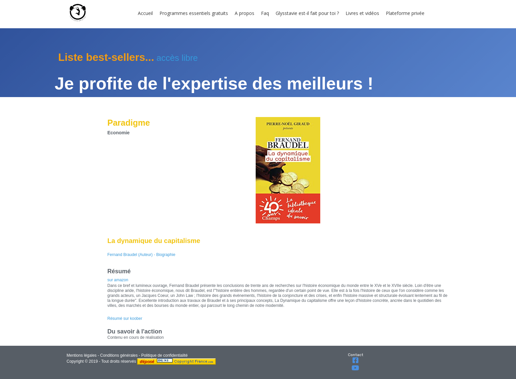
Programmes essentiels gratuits (193, 13)
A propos (244, 13)
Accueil (145, 13)
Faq (265, 13)
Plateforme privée (405, 13)
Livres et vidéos (362, 13)
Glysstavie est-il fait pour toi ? (307, 13)
